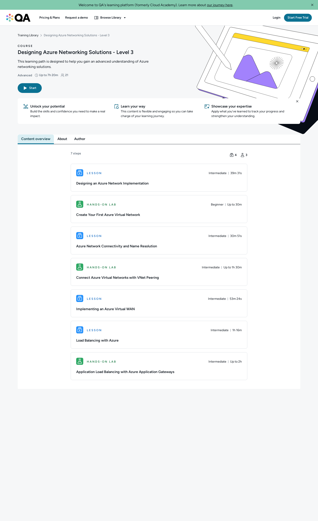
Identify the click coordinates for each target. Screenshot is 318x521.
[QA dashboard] (18, 17)
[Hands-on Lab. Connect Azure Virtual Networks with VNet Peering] (159, 272)
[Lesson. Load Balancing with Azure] (159, 335)
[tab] (36, 139)
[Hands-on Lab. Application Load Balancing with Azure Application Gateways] (159, 367)
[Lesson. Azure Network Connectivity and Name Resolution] (159, 241)
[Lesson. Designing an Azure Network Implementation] (159, 178)
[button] (312, 5)
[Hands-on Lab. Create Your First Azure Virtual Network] (159, 209)
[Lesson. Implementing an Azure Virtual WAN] (159, 304)
